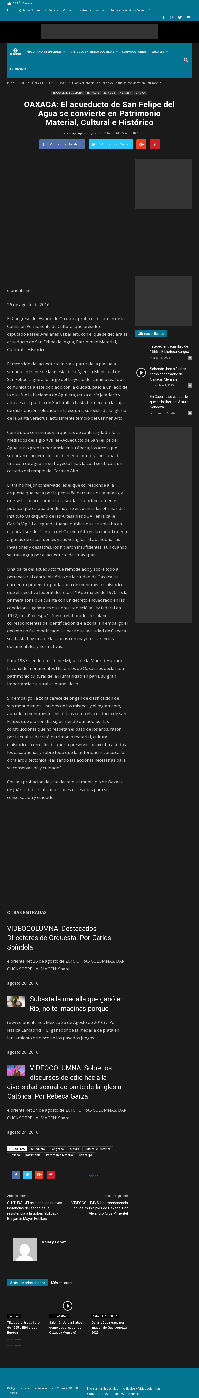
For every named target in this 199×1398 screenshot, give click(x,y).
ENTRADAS (93, 92)
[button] (186, 60)
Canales (159, 51)
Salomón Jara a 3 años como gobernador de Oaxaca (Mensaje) (65, 1327)
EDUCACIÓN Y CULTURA (67, 92)
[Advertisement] (99, 31)
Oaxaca (14, 1155)
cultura (74, 1149)
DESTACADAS (59, 1316)
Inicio (10, 10)
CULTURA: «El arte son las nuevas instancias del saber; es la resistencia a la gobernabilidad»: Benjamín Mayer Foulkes (34, 1211)
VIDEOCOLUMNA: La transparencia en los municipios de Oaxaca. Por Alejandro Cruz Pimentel (99, 1208)
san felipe (86, 1155)
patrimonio (33, 1155)
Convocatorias (134, 51)
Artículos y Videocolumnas (94, 51)
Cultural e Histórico (98, 1149)
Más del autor (62, 1283)
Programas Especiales (46, 51)
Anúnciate (51, 10)
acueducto (37, 1149)
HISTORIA (125, 92)
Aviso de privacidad (93, 10)
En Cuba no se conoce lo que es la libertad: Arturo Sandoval (169, 402)
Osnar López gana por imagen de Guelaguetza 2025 (109, 1327)
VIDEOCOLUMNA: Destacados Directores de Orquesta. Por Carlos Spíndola (59, 938)
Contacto (69, 10)
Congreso (57, 1149)
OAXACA (140, 92)
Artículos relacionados (27, 1283)
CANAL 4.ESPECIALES (105, 1316)
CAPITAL (14, 1316)
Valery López (76, 133)
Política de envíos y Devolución (131, 10)
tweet (93, 1176)
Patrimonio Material (60, 1155)
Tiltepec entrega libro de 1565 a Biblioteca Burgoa (23, 1327)
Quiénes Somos (29, 10)
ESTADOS (109, 92)
